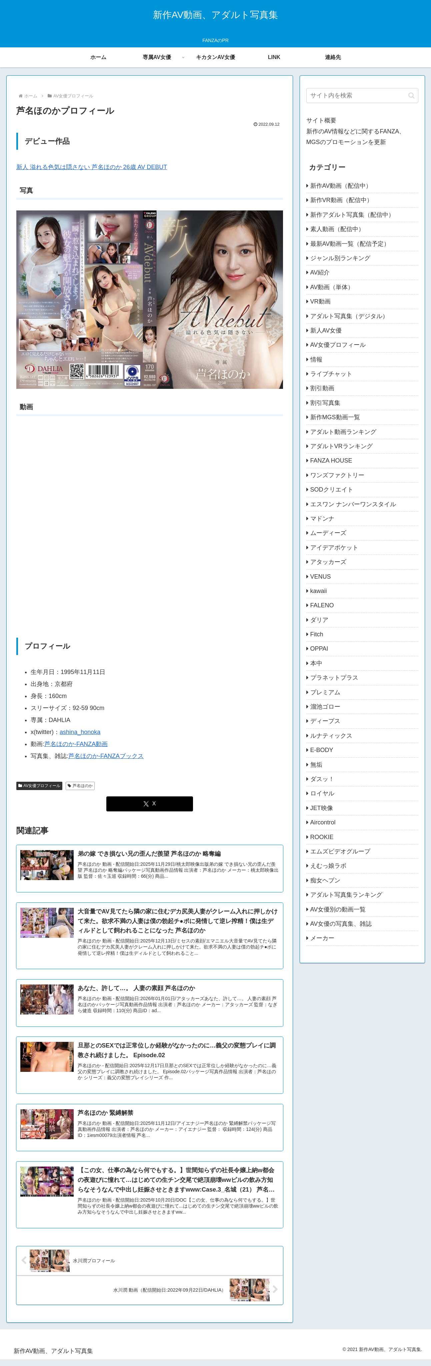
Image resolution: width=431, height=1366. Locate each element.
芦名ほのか (80, 785)
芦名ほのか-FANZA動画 (76, 744)
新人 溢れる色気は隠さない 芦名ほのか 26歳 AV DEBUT (91, 167)
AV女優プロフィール (39, 785)
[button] (411, 95)
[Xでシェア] (149, 803)
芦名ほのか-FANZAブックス (106, 756)
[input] (362, 95)
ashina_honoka (80, 732)
